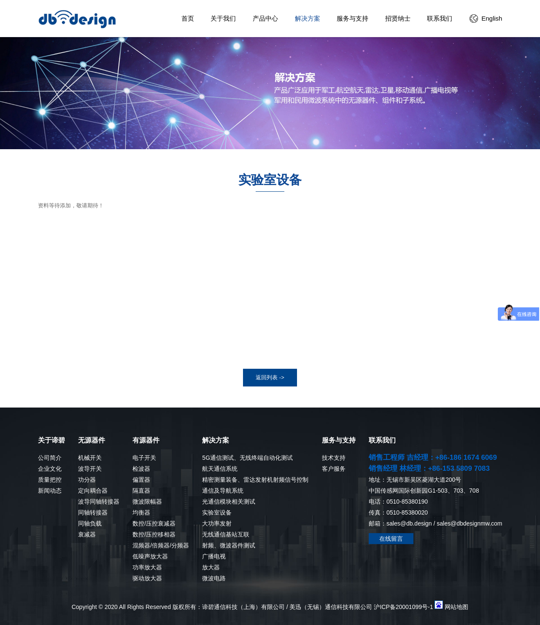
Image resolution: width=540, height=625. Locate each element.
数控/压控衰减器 (154, 523)
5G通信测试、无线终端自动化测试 (247, 457)
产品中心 (265, 18)
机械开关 (90, 457)
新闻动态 (50, 490)
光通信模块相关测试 (228, 501)
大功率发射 (217, 523)
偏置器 (141, 479)
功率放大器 (147, 567)
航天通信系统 (220, 468)
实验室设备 (217, 512)
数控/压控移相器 (154, 534)
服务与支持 (352, 18)
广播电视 (214, 556)
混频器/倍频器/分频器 (160, 545)
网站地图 (456, 607)
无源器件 (91, 440)
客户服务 (334, 468)
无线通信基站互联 (225, 534)
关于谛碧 (51, 440)
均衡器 (141, 512)
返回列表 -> (270, 377)
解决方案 (307, 18)
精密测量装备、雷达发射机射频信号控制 (255, 479)
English (491, 18)
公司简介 (50, 457)
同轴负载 (90, 523)
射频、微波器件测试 (228, 545)
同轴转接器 (93, 512)
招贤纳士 (397, 18)
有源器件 (145, 440)
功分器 (87, 479)
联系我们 (439, 18)
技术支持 (334, 457)
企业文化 (50, 468)
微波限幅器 (147, 501)
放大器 (211, 567)
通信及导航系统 (222, 490)
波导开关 (90, 468)
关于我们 (223, 18)
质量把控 (50, 479)
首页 (187, 18)
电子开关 (144, 457)
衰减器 (87, 534)
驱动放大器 (147, 578)
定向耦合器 (93, 490)
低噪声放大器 (150, 556)
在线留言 (391, 538)
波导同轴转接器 (98, 501)
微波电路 (214, 578)
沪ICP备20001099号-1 (403, 607)
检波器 (141, 468)
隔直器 (141, 490)
